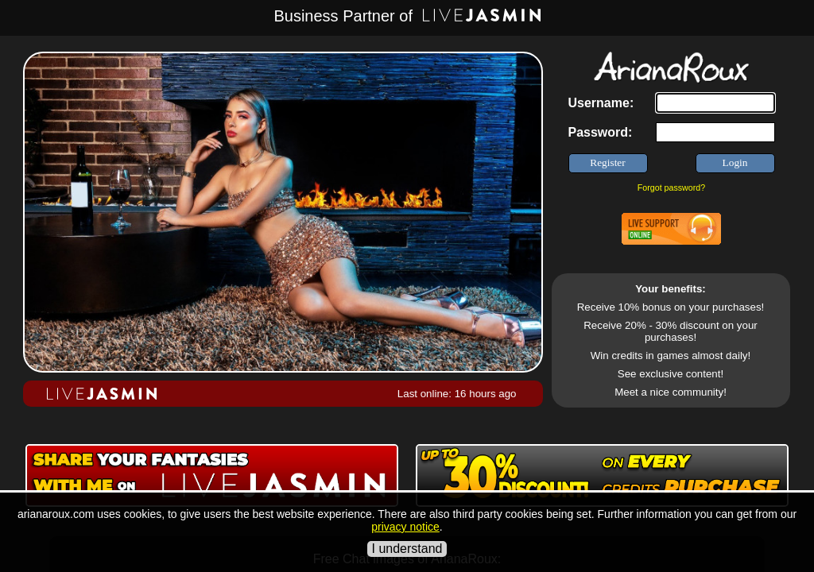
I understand (407, 548)
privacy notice (405, 526)
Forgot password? (671, 187)
